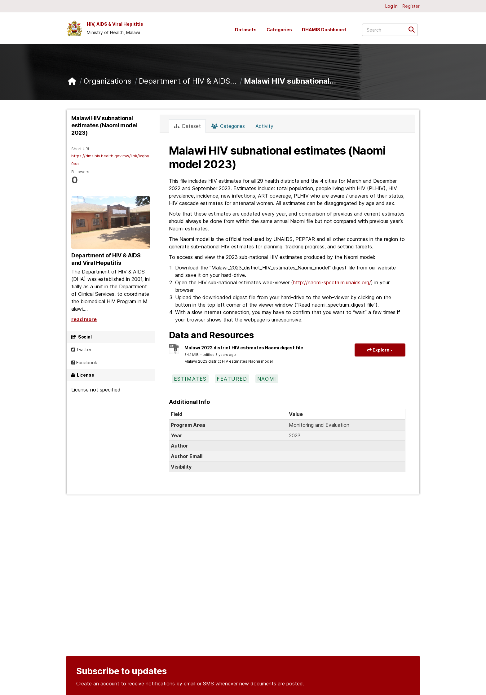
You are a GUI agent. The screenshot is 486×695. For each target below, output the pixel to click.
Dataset (187, 126)
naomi (266, 379)
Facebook (84, 362)
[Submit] (413, 29)
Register (411, 6)
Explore (380, 349)
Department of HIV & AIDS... (187, 80)
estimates (190, 379)
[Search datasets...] (390, 30)
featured (232, 379)
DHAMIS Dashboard (324, 29)
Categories (279, 29)
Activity (264, 126)
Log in (391, 6)
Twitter (81, 349)
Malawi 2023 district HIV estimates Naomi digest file (243, 347)
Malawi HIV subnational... (290, 80)
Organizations (107, 80)
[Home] (72, 81)
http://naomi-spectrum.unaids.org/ (332, 282)
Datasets (246, 29)
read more (84, 319)
